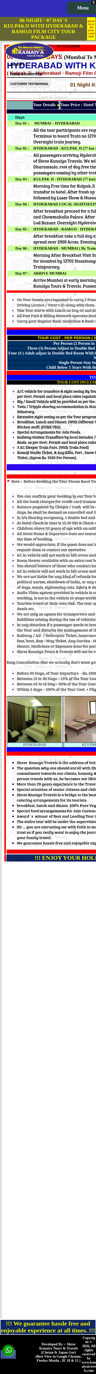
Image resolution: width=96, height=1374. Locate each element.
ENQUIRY (17, 64)
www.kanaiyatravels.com (89, 1366)
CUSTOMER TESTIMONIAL (29, 84)
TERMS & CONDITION (26, 74)
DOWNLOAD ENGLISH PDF (91, 29)
